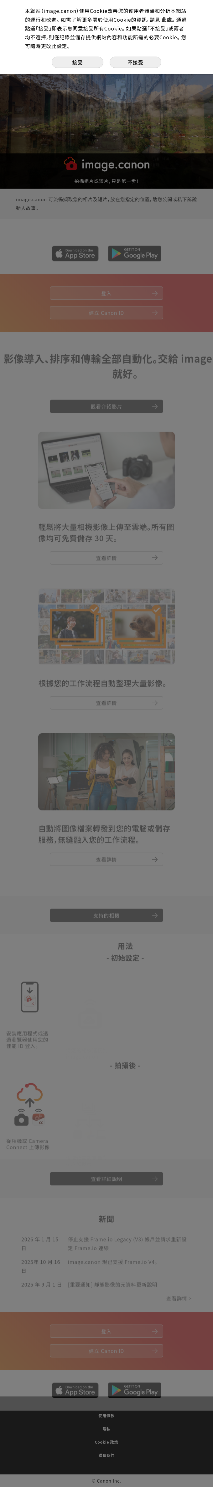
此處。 (169, 19)
